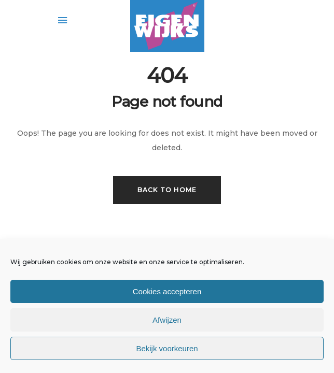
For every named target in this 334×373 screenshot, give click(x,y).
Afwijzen (167, 319)
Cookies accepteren (167, 291)
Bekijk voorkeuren (167, 348)
